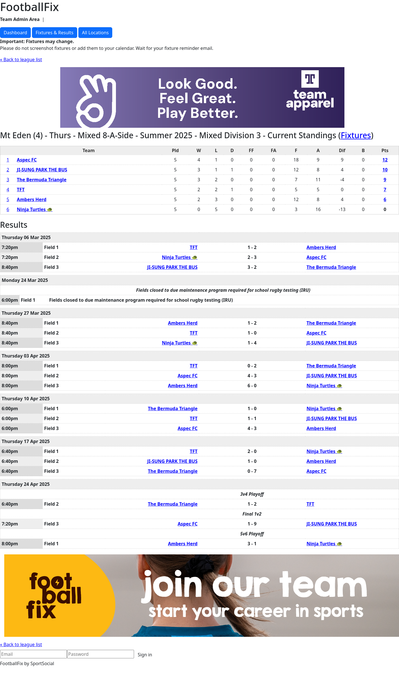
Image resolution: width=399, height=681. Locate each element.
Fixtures (356, 135)
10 (384, 170)
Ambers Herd (31, 199)
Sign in (145, 655)
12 (384, 160)
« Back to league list (21, 59)
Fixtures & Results (55, 32)
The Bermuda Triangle (41, 179)
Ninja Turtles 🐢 (35, 209)
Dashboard (15, 32)
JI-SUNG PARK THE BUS (42, 170)
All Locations (95, 32)
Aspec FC (27, 160)
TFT (21, 189)
